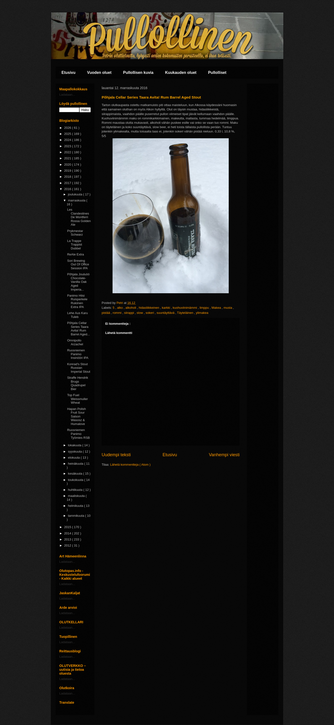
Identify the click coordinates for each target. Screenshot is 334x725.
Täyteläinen (185, 313)
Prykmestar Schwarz (75, 233)
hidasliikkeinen (149, 307)
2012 (68, 545)
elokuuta (74, 457)
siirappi (129, 313)
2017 (68, 183)
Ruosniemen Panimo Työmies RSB (78, 433)
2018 (68, 176)
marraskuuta (77, 200)
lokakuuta (75, 445)
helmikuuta (76, 506)
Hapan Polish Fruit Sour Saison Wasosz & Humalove (76, 416)
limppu (205, 307)
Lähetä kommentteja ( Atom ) (130, 464)
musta (228, 307)
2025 (68, 134)
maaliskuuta (77, 496)
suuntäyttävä (166, 313)
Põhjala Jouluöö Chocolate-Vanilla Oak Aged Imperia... (78, 281)
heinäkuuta (76, 463)
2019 (68, 170)
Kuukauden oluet (181, 72)
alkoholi (131, 307)
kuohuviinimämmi (185, 307)
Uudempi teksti (116, 454)
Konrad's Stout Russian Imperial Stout (78, 367)
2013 (68, 539)
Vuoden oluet (99, 72)
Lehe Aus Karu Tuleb (77, 315)
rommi (117, 313)
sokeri (150, 313)
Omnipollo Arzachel (75, 342)
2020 (68, 164)
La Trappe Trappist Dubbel (74, 244)
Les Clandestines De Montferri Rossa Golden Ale (79, 217)
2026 (68, 128)
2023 (68, 146)
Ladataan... (67, 94)
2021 (68, 158)
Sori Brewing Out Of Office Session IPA (78, 264)
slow (140, 313)
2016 (68, 189)
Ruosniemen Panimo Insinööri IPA (77, 354)
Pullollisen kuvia (138, 72)
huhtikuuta (76, 490)
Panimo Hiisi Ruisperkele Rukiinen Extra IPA (77, 301)
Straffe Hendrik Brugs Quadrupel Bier (77, 383)
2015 (68, 527)
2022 (68, 152)
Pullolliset (217, 72)
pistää (106, 313)
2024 (68, 140)
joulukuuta (75, 194)
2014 (68, 533)
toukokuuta (76, 480)
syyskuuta (75, 451)
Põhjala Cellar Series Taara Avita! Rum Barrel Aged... (78, 328)
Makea (217, 307)
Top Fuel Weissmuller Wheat (77, 398)
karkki (166, 307)
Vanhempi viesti (224, 454)
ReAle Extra (75, 254)
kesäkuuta (75, 473)
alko (120, 307)
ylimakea (202, 313)
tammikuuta (76, 515)
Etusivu (68, 72)
